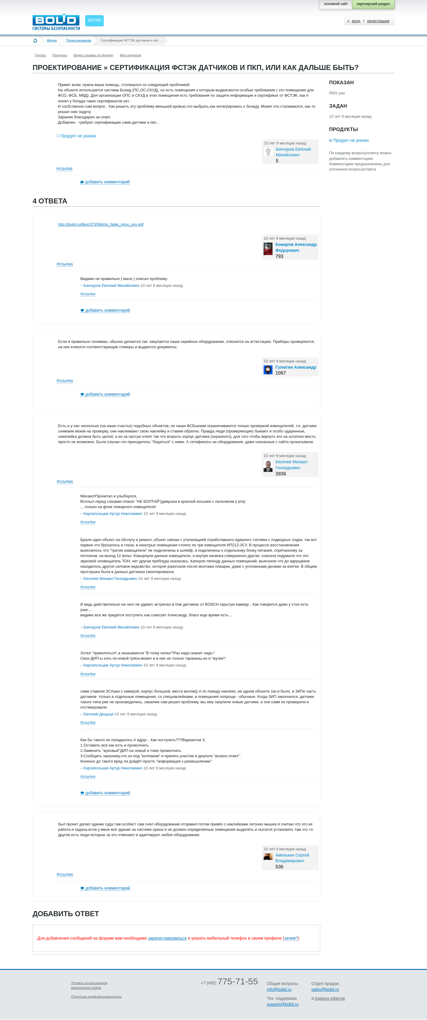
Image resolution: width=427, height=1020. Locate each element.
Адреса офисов (330, 998)
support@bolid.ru (283, 1004)
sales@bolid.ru (325, 989)
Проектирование (78, 40)
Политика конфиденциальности (96, 996)
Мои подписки (130, 55)
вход (356, 21)
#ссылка (64, 168)
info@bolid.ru (279, 989)
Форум (52, 40)
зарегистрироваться (167, 938)
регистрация (378, 21)
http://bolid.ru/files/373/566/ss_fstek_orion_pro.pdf (101, 224)
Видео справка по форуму (93, 55)
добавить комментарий (107, 181)
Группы (40, 55)
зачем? (291, 938)
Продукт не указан (78, 135)
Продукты (59, 55)
